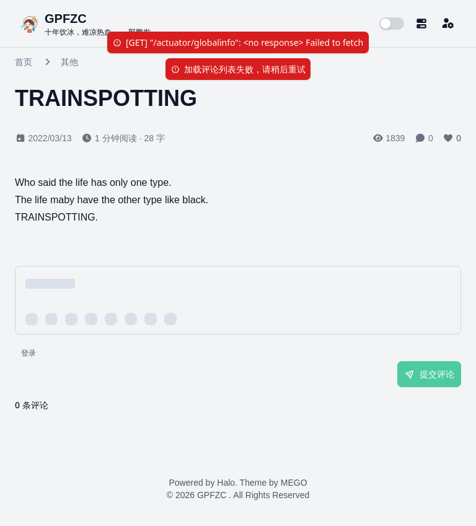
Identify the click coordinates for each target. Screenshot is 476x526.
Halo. (227, 483)
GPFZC (211, 495)
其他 (69, 62)
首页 (23, 62)
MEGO (294, 483)
